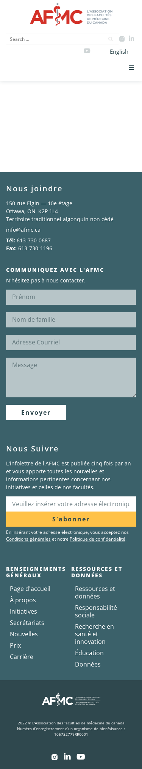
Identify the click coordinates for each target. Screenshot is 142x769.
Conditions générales (28, 539)
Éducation (89, 653)
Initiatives (23, 611)
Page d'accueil (30, 588)
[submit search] (111, 39)
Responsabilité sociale (96, 611)
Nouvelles (24, 634)
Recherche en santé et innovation (94, 634)
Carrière (21, 656)
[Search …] (52, 39)
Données (88, 664)
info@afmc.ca (23, 229)
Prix (15, 645)
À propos (23, 600)
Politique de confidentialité (97, 539)
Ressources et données (95, 592)
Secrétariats (27, 622)
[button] (131, 67)
